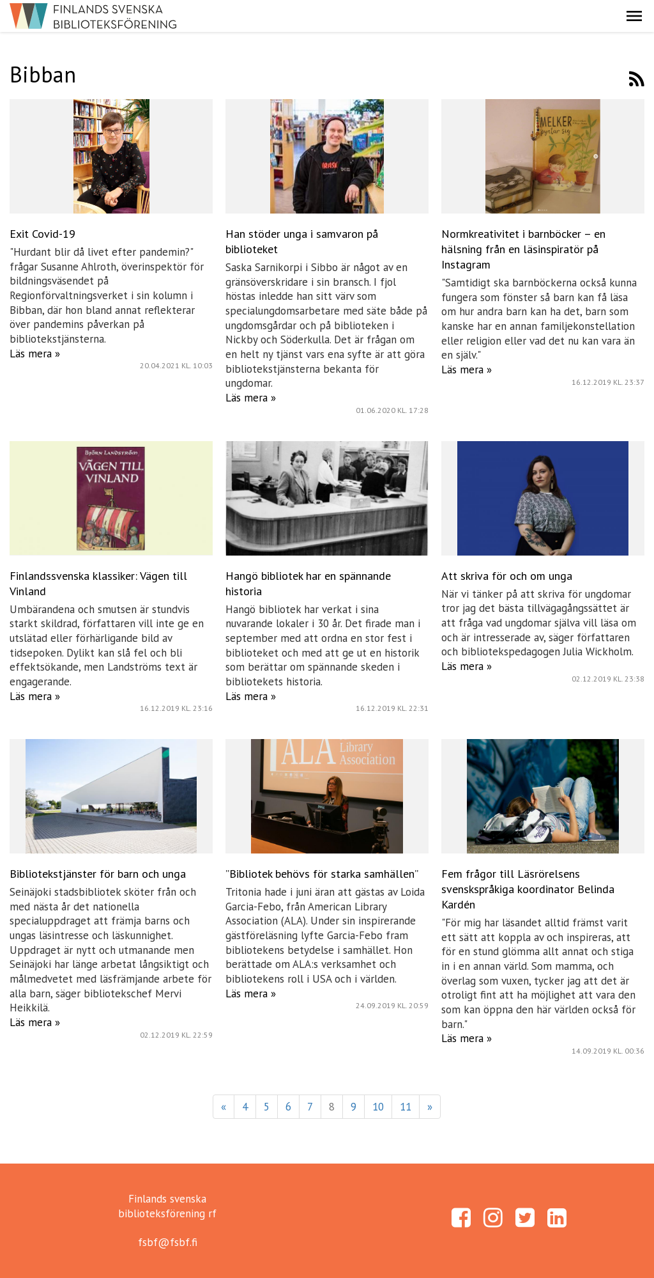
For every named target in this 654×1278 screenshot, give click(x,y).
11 (405, 1107)
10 (378, 1107)
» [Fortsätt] (429, 1107)
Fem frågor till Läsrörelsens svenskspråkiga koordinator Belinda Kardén (527, 889)
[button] (634, 16)
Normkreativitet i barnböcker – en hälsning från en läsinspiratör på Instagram (523, 249)
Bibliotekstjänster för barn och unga (98, 873)
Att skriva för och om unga (506, 575)
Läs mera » (35, 354)
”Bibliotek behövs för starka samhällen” (321, 873)
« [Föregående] (223, 1107)
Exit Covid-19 (42, 233)
